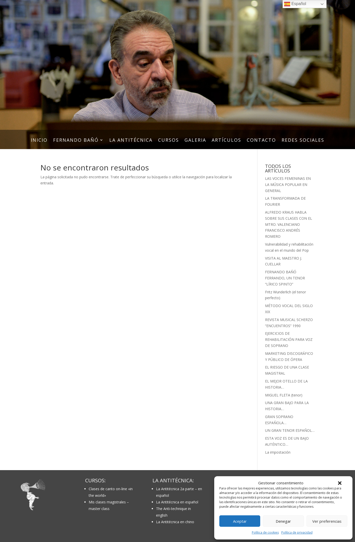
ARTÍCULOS (226, 140)
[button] (339, 483)
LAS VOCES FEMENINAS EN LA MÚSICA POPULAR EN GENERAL (288, 184)
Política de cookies (265, 532)
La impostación (277, 452)
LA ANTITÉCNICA (130, 140)
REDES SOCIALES (303, 140)
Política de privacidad (297, 532)
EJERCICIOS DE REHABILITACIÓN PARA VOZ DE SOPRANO (289, 339)
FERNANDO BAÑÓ (76, 140)
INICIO (39, 140)
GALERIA (195, 140)
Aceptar (240, 521)
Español (295, 4)
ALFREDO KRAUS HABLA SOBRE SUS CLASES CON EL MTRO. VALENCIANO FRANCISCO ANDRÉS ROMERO (288, 224)
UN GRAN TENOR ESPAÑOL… (290, 430)
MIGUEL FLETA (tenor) (283, 395)
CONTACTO (261, 140)
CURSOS (168, 140)
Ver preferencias (327, 521)
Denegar (283, 521)
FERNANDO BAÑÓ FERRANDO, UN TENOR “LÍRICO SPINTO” (285, 277)
